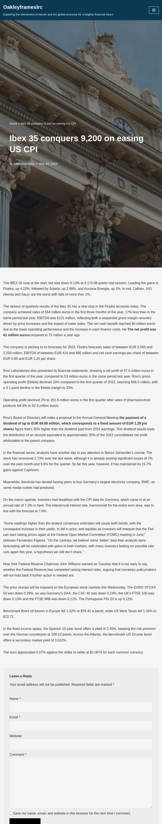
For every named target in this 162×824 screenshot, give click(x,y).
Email (14, 717)
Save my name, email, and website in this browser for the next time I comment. (72, 813)
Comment (17, 754)
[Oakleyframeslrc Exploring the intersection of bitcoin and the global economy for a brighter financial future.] (58, 10)
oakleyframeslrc (24, 163)
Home (13, 123)
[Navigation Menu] (154, 10)
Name (15, 698)
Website (15, 736)
